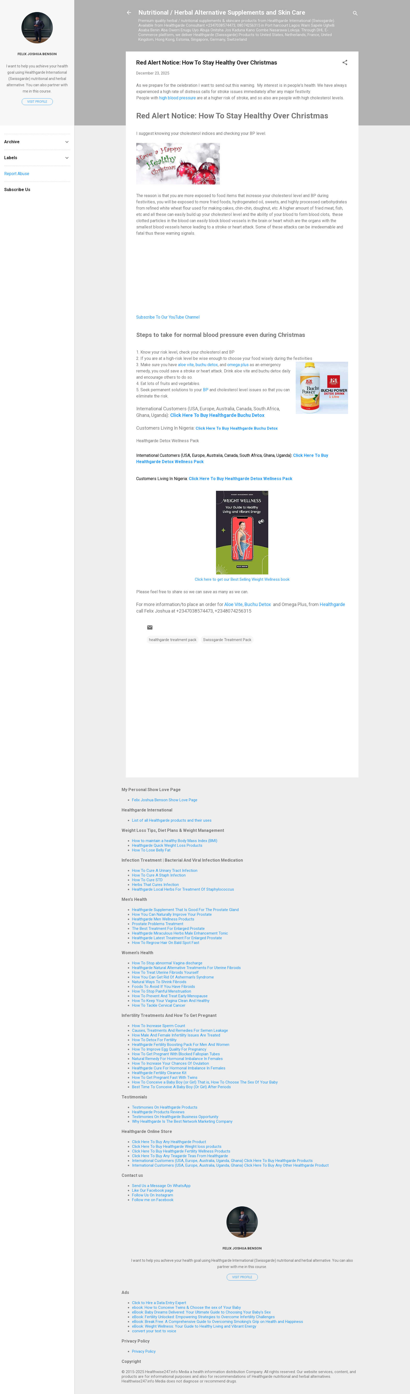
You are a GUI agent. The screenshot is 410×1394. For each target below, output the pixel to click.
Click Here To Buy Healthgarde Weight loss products (176, 1146)
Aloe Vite (233, 604)
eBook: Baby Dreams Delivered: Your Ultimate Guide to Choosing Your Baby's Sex (201, 1312)
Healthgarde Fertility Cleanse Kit (159, 1072)
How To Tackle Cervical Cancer (158, 1005)
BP (205, 389)
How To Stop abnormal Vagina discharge (167, 963)
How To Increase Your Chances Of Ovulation (170, 1063)
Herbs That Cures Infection (155, 884)
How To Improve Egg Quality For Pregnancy (169, 1049)
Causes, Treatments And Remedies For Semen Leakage (180, 1030)
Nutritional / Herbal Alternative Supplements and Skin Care (221, 12)
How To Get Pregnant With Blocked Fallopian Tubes (176, 1054)
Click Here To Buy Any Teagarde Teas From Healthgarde (180, 1156)
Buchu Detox (257, 604)
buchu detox (207, 364)
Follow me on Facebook (152, 1199)
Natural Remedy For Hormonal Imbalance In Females (177, 1058)
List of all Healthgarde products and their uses (172, 820)
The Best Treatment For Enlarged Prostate (168, 928)
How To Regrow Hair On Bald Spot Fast (165, 942)
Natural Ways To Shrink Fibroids (159, 982)
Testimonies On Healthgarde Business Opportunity (175, 1116)
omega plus (238, 364)
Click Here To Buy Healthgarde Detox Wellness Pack (240, 478)
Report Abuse (16, 173)
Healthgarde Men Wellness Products (163, 919)
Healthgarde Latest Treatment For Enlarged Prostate (177, 938)
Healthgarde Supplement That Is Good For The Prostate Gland (185, 909)
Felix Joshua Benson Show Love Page (164, 800)
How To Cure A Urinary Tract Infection (164, 870)
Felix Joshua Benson (242, 1248)
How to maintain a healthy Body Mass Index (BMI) (174, 840)
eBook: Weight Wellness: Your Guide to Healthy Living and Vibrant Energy (194, 1326)
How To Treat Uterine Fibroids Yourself (165, 972)
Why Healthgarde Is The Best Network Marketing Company (182, 1121)
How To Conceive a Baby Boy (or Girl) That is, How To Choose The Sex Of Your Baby (205, 1082)
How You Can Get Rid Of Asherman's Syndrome (173, 977)
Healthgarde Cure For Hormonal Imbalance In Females (178, 1068)
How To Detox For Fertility (154, 1040)
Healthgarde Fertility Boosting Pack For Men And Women (180, 1044)
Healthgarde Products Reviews (158, 1112)
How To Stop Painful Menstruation (161, 991)
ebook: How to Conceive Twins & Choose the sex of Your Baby (186, 1307)
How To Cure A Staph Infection (159, 875)
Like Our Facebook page (152, 1190)
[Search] (355, 14)
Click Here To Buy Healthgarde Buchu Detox (217, 415)
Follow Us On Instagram (152, 1195)
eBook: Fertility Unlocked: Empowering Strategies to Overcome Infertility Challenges (203, 1317)
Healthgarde (332, 604)
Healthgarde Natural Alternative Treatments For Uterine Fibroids (186, 967)
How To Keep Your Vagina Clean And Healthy (170, 1000)
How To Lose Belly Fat (151, 850)
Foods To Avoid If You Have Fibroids (163, 986)
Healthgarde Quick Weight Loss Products (167, 845)
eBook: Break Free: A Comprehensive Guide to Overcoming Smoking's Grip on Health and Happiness (217, 1321)
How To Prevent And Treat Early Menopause (170, 996)
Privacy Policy (144, 1351)
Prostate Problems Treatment (157, 923)
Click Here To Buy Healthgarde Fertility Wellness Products (181, 1151)
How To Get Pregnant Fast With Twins (164, 1077)
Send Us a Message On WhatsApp (161, 1185)
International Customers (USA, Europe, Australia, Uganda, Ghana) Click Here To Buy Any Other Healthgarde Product (230, 1165)
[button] (345, 63)
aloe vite (186, 364)
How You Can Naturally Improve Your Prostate (172, 914)
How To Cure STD (147, 880)
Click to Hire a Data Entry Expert (159, 1302)
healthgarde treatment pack (172, 639)
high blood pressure (177, 97)
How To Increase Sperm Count (158, 1025)
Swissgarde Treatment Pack (227, 639)
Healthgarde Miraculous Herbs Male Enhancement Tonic (180, 933)
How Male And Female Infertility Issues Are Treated (176, 1035)
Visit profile (242, 1277)
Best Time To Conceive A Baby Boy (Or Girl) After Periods (181, 1087)
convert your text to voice (154, 1331)
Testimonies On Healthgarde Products (164, 1107)
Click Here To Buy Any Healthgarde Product (169, 1141)
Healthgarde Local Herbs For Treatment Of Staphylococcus (183, 889)
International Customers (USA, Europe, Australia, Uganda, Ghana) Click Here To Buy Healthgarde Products (222, 1160)
